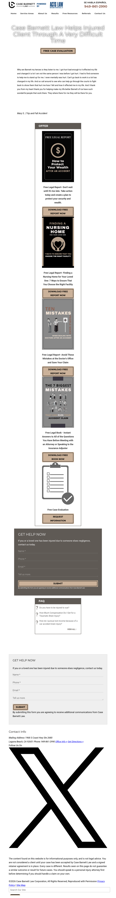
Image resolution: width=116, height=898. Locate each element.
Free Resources (70, 15)
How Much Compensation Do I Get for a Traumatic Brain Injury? (56, 616)
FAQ (42, 602)
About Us (42, 15)
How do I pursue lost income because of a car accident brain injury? (57, 624)
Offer (43, 127)
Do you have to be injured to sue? (53, 609)
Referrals (86, 15)
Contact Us (100, 15)
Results (55, 15)
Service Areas (27, 15)
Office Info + (61, 743)
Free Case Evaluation (58, 52)
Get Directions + (76, 743)
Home (14, 15)
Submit (58, 585)
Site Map (21, 887)
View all (71, 631)
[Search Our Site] (59, 891)
